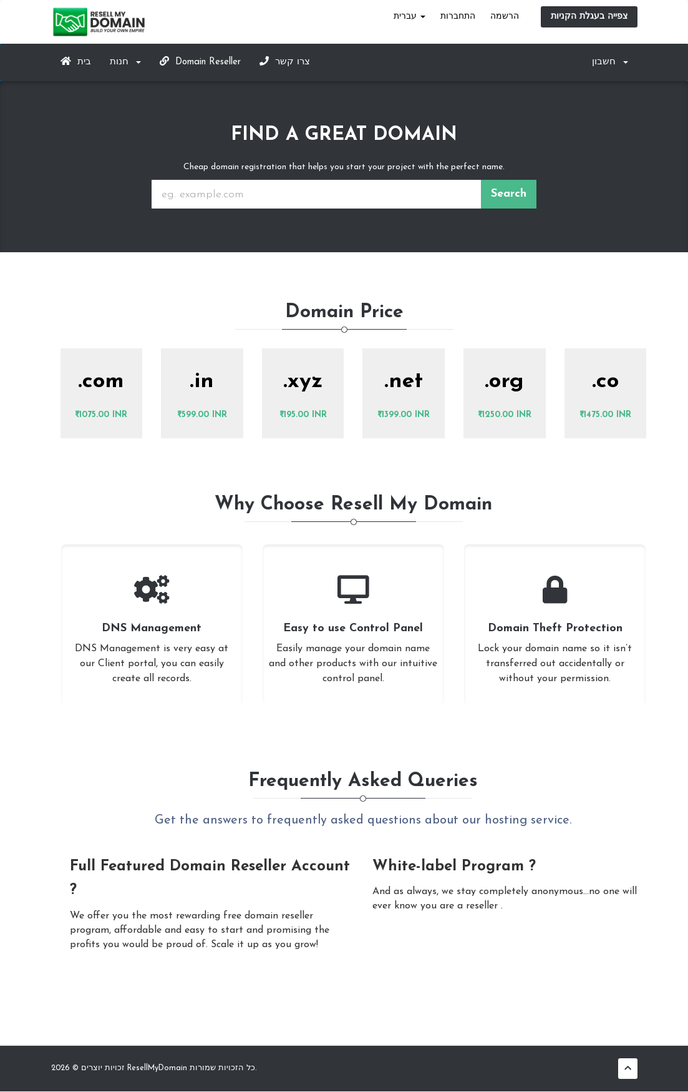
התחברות (457, 16)
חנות (125, 62)
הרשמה (504, 16)
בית (76, 61)
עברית (409, 16)
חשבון (610, 62)
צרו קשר (284, 61)
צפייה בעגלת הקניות (589, 16)
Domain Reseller (200, 61)
